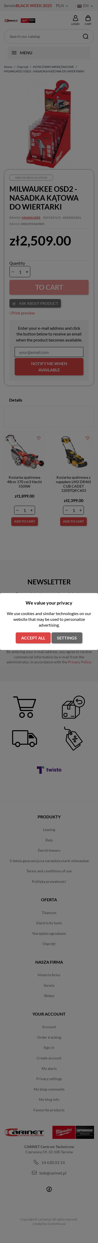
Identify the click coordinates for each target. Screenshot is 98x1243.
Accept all (33, 637)
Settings (67, 637)
